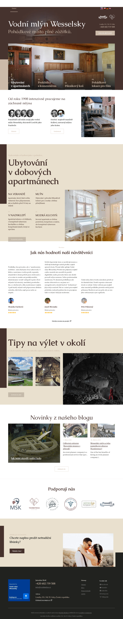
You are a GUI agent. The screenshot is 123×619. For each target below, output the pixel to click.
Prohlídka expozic (35, 8)
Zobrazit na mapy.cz (44, 600)
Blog (56, 8)
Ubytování (22, 8)
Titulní (14, 8)
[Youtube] (103, 588)
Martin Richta (63, 613)
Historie (13, 131)
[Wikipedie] (104, 597)
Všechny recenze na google (61, 321)
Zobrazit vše (61, 469)
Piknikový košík (86, 8)
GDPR (83, 594)
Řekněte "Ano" (17, 551)
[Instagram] (104, 594)
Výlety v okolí (74, 8)
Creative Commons (85, 613)
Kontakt (64, 8)
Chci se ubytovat (105, 33)
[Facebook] (104, 584)
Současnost (57, 131)
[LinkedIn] (103, 591)
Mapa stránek (85, 591)
